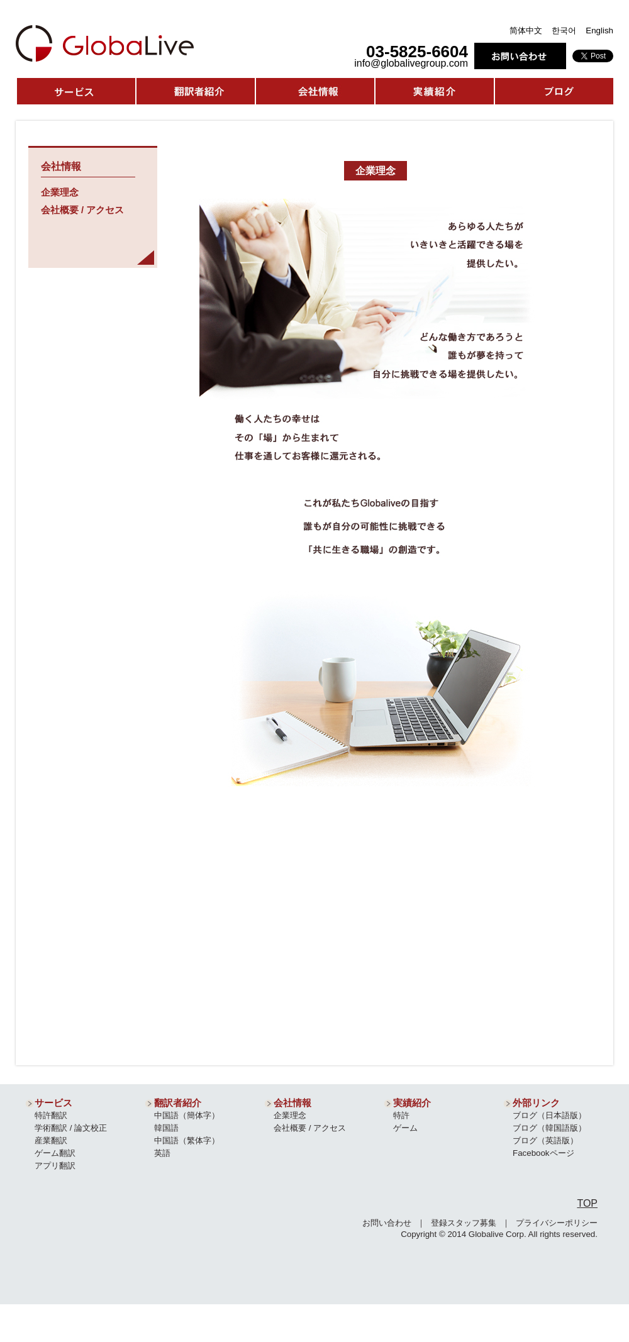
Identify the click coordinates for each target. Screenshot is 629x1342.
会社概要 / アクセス (82, 210)
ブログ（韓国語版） (549, 1128)
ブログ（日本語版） (549, 1115)
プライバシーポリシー (557, 1223)
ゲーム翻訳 (55, 1153)
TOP (587, 1203)
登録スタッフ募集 (463, 1223)
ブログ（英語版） (545, 1140)
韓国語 (166, 1128)
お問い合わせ (386, 1223)
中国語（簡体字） (187, 1115)
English (599, 30)
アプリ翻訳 (55, 1165)
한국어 (564, 30)
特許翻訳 (51, 1115)
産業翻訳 (51, 1140)
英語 (162, 1153)
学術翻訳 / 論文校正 (71, 1128)
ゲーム (405, 1128)
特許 (401, 1115)
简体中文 (525, 30)
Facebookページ (543, 1153)
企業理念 (60, 192)
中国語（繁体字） (187, 1140)
